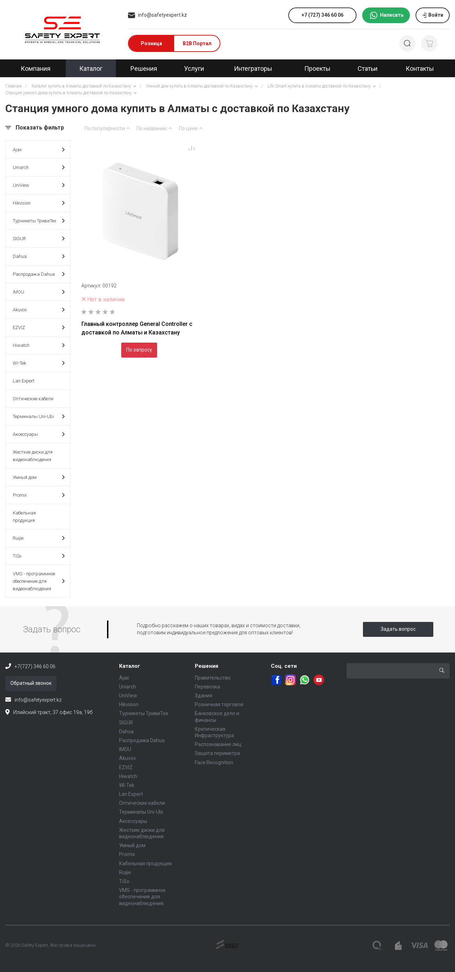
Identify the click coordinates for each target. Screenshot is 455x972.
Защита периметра (217, 753)
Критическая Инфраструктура (214, 732)
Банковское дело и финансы (217, 716)
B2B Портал (197, 43)
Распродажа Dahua (39, 274)
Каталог (129, 666)
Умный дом (39, 477)
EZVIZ (39, 327)
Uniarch (39, 167)
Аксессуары (39, 434)
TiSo (39, 556)
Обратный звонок (31, 683)
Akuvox (39, 309)
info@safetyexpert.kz (162, 15)
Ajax (39, 149)
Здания (203, 695)
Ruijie (39, 538)
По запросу (139, 350)
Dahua (39, 256)
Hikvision (39, 203)
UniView (39, 185)
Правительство (213, 678)
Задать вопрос (398, 629)
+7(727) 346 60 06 (35, 666)
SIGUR (39, 238)
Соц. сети (284, 666)
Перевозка (207, 687)
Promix (39, 495)
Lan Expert (23, 381)
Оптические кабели (33, 398)
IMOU (39, 292)
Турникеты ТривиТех (39, 220)
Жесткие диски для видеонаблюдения (33, 455)
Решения (206, 666)
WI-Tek (39, 363)
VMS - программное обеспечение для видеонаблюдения (39, 581)
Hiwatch (39, 345)
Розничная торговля (219, 704)
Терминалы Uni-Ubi (39, 416)
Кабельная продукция (24, 516)
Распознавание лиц (218, 744)
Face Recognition (214, 762)
